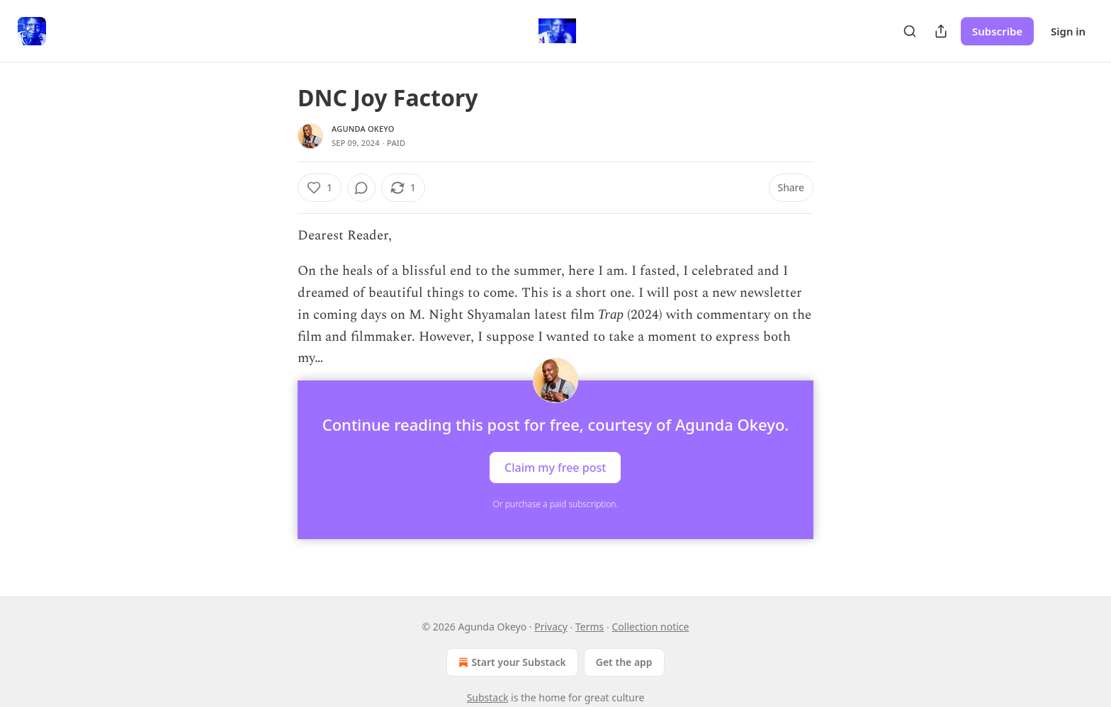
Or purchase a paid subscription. (556, 504)
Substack (488, 697)
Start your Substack (510, 662)
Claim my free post (555, 467)
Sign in (1068, 31)
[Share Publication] (941, 31)
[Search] (910, 31)
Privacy (551, 626)
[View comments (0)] (361, 188)
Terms (589, 626)
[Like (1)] (320, 188)
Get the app (624, 662)
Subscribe (997, 31)
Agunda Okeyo (363, 128)
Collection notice (650, 626)
